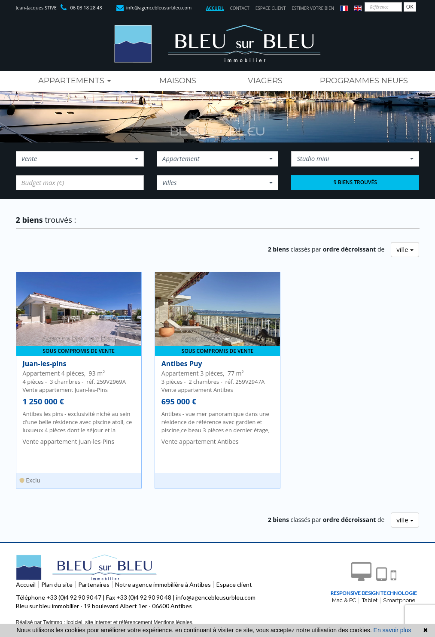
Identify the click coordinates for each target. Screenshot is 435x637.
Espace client (271, 8)
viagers (265, 80)
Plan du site (57, 584)
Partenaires (94, 584)
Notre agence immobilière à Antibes (163, 584)
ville (404, 249)
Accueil (215, 8)
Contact (239, 8)
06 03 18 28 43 (86, 7)
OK (410, 6)
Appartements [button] (74, 80)
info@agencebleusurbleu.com (159, 7)
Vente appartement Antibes (200, 441)
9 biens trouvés (355, 182)
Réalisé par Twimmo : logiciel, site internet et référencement (84, 622)
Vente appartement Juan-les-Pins (69, 441)
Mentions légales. (173, 622)
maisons (177, 80)
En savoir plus (392, 630)
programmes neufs (364, 80)
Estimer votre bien (313, 8)
